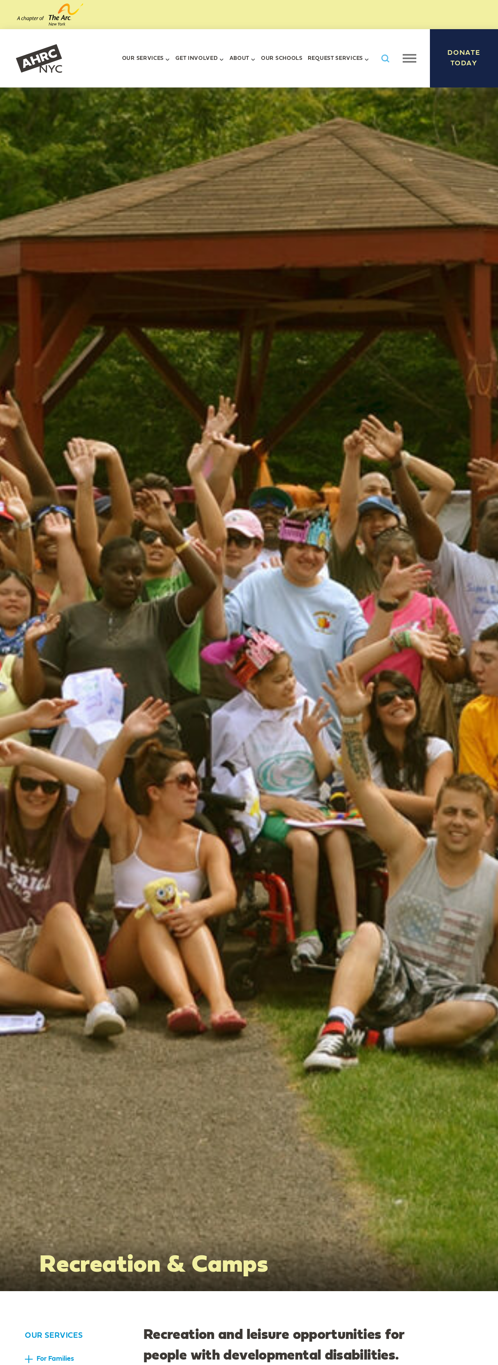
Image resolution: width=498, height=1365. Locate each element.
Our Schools (282, 58)
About (240, 58)
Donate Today (463, 58)
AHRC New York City (39, 58)
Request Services (335, 58)
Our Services (143, 58)
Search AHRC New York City (385, 58)
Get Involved (196, 58)
